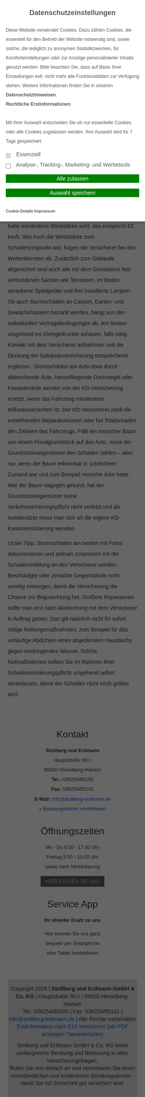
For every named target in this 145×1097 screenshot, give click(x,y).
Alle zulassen (72, 179)
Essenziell (23, 155)
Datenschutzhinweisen (31, 95)
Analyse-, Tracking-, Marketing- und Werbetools (68, 165)
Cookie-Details (19, 211)
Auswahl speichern (73, 193)
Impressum (44, 211)
